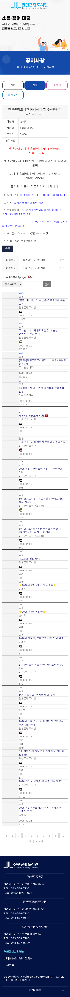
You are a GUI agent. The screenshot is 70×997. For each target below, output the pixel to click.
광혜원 (57, 85)
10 (62, 835)
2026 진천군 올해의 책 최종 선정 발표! (40, 781)
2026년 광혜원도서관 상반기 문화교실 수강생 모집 (40, 809)
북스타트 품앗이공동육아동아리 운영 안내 (37, 260)
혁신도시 (13, 95)
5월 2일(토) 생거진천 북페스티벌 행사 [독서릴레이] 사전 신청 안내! (40, 530)
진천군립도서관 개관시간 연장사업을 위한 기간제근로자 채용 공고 (37, 268)
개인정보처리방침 (14, 951)
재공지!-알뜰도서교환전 (32, 415)
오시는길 (9, 965)
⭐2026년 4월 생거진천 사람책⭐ (37, 585)
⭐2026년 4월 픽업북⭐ (32, 611)
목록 (7, 248)
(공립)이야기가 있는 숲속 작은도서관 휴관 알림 (42, 302)
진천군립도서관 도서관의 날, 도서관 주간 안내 (41, 666)
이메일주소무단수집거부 (18, 958)
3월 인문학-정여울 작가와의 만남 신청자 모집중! (41, 753)
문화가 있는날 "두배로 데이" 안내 (37, 694)
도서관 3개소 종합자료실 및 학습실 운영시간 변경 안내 (38, 332)
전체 (13, 85)
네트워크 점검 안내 (29, 558)
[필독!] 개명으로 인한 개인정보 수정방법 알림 (41, 389)
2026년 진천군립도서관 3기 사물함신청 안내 (40, 470)
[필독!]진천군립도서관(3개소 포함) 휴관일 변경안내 (42, 362)
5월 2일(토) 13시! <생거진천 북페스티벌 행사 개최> (41, 500)
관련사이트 (35, 990)
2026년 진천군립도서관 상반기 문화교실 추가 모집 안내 (41, 722)
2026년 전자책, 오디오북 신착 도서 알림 (41, 638)
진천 (35, 85)
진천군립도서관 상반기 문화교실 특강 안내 (42, 442)
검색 (47, 284)
